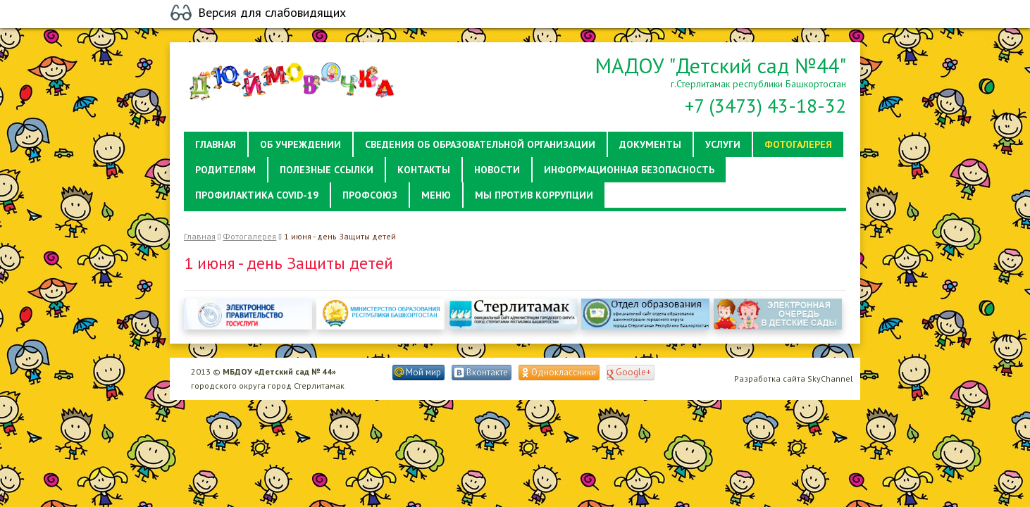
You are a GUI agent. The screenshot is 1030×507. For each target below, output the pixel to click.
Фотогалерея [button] (798, 144)
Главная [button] (215, 144)
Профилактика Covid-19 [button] (256, 195)
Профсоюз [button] (369, 195)
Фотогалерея (249, 236)
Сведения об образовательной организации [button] (480, 144)
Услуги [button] (722, 144)
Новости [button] (497, 169)
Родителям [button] (225, 169)
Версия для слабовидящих (272, 12)
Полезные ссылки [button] (326, 169)
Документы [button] (650, 144)
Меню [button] (436, 195)
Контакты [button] (423, 169)
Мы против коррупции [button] (534, 195)
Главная (200, 236)
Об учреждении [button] (300, 144)
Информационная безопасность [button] (629, 169)
